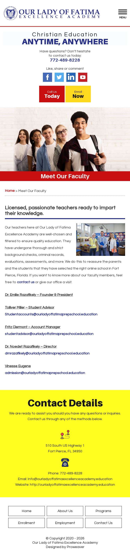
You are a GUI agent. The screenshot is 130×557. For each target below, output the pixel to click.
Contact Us (103, 523)
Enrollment (26, 523)
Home (27, 511)
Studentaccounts (51, 314)
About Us (65, 511)
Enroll (78, 94)
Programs (103, 511)
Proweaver (75, 547)
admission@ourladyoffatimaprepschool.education (45, 373)
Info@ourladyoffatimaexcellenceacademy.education (70, 479)
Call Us (52, 94)
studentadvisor (49, 334)
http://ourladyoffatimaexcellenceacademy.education (72, 484)
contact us (25, 282)
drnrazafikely (47, 353)
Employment (65, 523)
